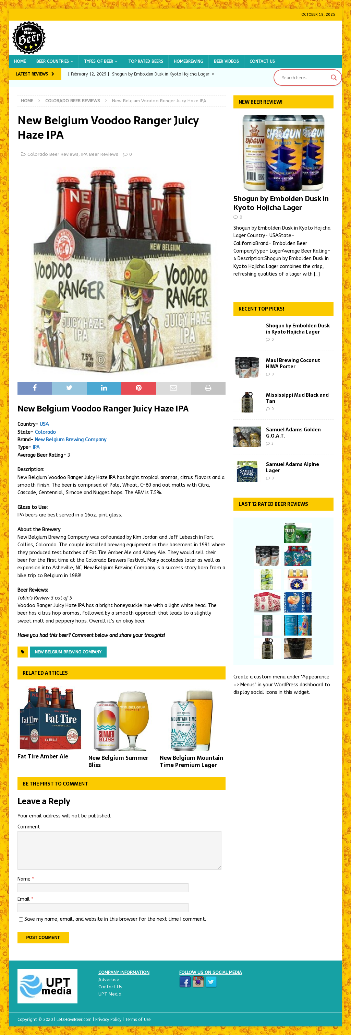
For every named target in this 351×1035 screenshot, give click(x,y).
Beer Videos (226, 61)
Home (20, 61)
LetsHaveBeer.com (75, 1019)
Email (24, 899)
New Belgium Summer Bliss (118, 761)
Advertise (108, 979)
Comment (28, 827)
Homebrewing (188, 61)
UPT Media (109, 994)
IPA (36, 447)
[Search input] (304, 77)
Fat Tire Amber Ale (42, 756)
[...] (317, 274)
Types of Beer (98, 61)
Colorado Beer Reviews (52, 154)
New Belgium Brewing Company (70, 440)
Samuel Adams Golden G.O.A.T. (293, 433)
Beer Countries (52, 61)
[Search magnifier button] (334, 77)
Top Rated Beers (145, 61)
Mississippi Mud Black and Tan (297, 398)
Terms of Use (137, 1019)
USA (44, 424)
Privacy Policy (109, 1019)
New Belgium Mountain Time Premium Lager (191, 761)
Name (24, 879)
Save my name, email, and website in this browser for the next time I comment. (115, 919)
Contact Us (262, 61)
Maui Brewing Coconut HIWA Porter (293, 363)
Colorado (45, 432)
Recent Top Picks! (261, 309)
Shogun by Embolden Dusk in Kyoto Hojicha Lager (281, 203)
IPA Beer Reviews (99, 154)
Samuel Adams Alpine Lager (292, 467)
